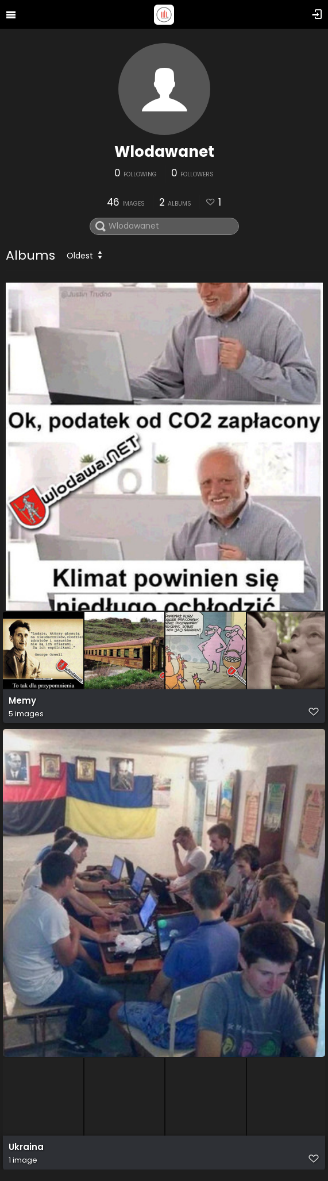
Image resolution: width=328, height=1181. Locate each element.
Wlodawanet (164, 151)
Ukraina (26, 1147)
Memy (22, 701)
